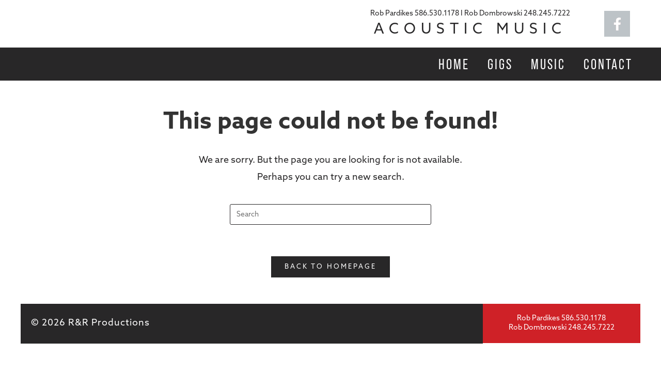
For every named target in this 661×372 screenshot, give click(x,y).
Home (453, 64)
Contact (608, 64)
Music (548, 64)
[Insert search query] (330, 214)
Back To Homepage (330, 267)
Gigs (500, 64)
